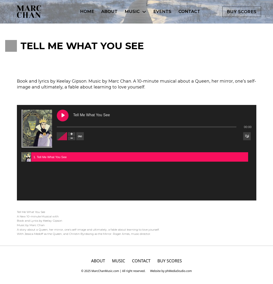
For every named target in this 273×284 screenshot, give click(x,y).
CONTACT (189, 11)
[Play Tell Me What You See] (63, 115)
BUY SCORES (170, 261)
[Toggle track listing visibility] (247, 136)
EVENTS (162, 11)
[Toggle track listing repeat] (80, 136)
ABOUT (109, 11)
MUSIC (132, 11)
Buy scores (242, 11)
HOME (87, 11)
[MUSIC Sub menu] (144, 12)
